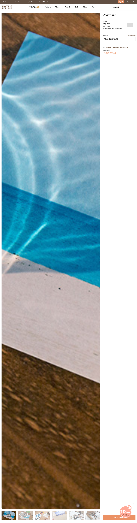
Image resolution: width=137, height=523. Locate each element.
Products (48, 7)
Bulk (76, 7)
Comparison (131, 35)
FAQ (134, 2)
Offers (85, 7)
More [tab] (93, 7)
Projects (67, 7)
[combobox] (119, 39)
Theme (57, 7)
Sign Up (121, 2)
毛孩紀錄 (34, 7)
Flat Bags (108, 47)
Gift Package (124, 47)
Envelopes (116, 47)
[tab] (47, 7)
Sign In (129, 2)
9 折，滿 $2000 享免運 (109, 53)
